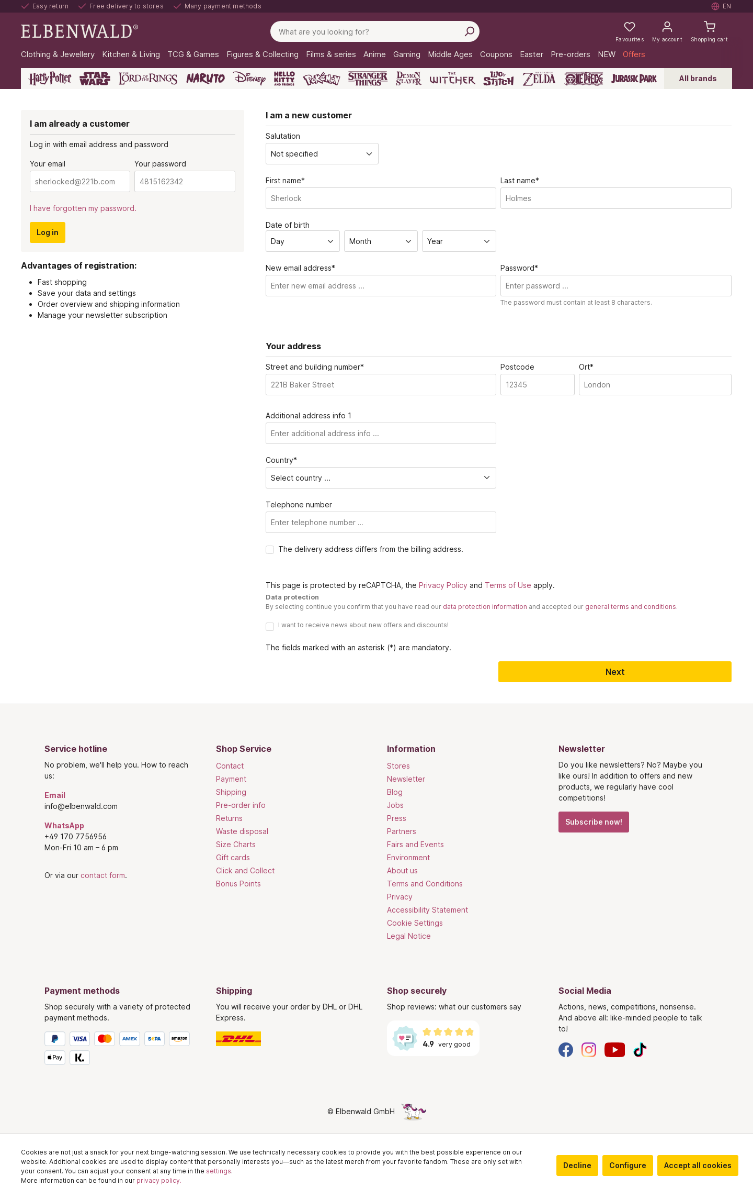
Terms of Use (508, 585)
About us (402, 870)
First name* (285, 180)
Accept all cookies (698, 1165)
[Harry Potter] (50, 78)
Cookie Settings (415, 922)
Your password (160, 163)
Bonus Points (238, 883)
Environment (408, 857)
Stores (398, 765)
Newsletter (406, 778)
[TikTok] (640, 1049)
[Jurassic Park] (634, 78)
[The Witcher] (452, 78)
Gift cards (233, 857)
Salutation (283, 135)
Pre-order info (241, 805)
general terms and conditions (630, 606)
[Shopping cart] (709, 31)
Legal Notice (409, 935)
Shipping (231, 791)
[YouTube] (614, 1049)
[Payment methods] (119, 1050)
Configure (627, 1165)
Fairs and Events (415, 844)
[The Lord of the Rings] (148, 78)
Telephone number (299, 504)
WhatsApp (64, 825)
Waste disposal (242, 831)
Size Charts (236, 844)
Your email (47, 163)
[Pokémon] (321, 78)
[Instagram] (588, 1049)
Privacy (400, 896)
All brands (698, 78)
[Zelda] (539, 78)
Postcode (517, 366)
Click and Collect (245, 870)
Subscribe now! (593, 821)
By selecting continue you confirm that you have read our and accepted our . (472, 606)
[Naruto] (205, 78)
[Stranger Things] (368, 78)
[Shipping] (291, 1038)
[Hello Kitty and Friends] (284, 78)
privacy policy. (158, 1180)
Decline (577, 1165)
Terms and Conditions (425, 883)
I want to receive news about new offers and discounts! (363, 625)
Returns (229, 818)
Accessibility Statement (427, 909)
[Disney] (249, 78)
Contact (230, 765)
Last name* (519, 180)
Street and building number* (315, 366)
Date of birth (288, 224)
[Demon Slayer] (409, 78)
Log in (48, 232)
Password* (519, 267)
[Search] (469, 31)
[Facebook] (565, 1049)
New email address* (300, 267)
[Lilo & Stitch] (498, 78)
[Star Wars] (94, 78)
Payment (231, 778)
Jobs (395, 805)
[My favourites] (629, 31)
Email (54, 795)
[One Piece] (583, 78)
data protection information (485, 606)
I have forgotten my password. (83, 208)
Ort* (586, 366)
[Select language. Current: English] (721, 6)
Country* (281, 460)
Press (396, 818)
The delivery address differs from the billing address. (370, 549)
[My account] (667, 31)
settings (218, 1171)
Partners (401, 831)
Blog (395, 791)
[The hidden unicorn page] (413, 1111)
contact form (103, 875)
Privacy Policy (443, 585)
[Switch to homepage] (79, 30)
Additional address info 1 (308, 415)
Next (615, 672)
